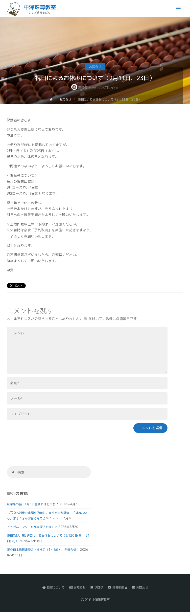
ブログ (97, 587)
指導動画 (117, 587)
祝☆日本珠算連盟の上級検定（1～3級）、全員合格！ (43, 550)
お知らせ (95, 66)
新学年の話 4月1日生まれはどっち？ (32, 504)
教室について (53, 587)
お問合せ (140, 587)
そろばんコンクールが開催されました (32, 527)
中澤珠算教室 (40, 7)
